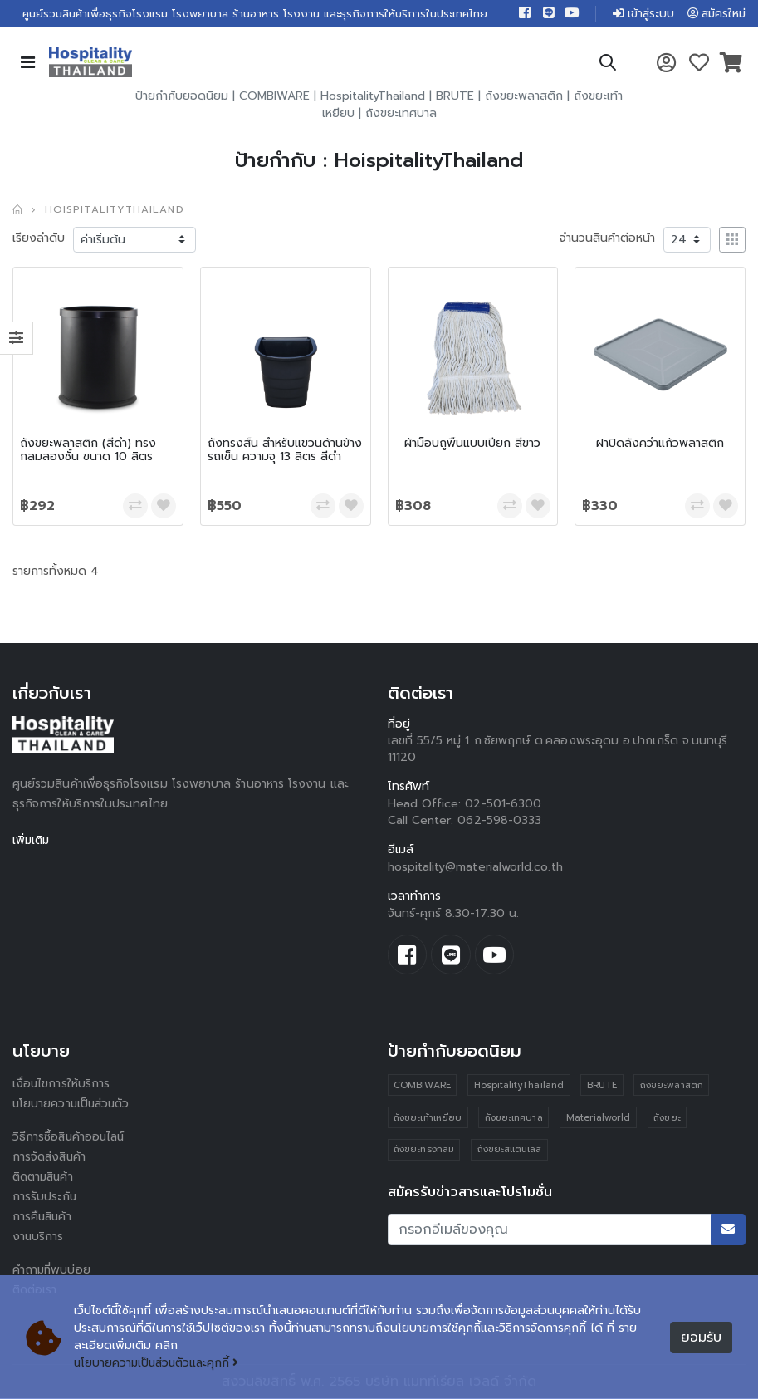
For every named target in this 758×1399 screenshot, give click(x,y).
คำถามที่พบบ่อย (52, 1270)
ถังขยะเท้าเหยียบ (428, 1119)
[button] (607, 66)
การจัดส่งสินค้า (50, 1157)
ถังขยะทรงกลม (424, 1151)
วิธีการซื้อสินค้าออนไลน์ (70, 1137)
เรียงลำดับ (38, 239)
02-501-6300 (503, 804)
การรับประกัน (44, 1197)
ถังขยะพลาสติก (524, 97)
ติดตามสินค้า (45, 1177)
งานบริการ (38, 1237)
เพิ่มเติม (31, 841)
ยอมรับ (701, 1337)
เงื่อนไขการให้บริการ (61, 1084)
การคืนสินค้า (43, 1217)
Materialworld (598, 1119)
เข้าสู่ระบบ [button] (640, 13)
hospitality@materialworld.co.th (475, 867)
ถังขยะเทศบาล (401, 114)
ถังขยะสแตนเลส (509, 1151)
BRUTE (455, 97)
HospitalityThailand (372, 97)
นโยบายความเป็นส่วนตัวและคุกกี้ (159, 1363)
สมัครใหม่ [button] (715, 13)
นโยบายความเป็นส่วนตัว (73, 1104)
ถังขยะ (667, 1119)
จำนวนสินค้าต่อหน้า (607, 239)
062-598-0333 (499, 821)
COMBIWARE (274, 97)
